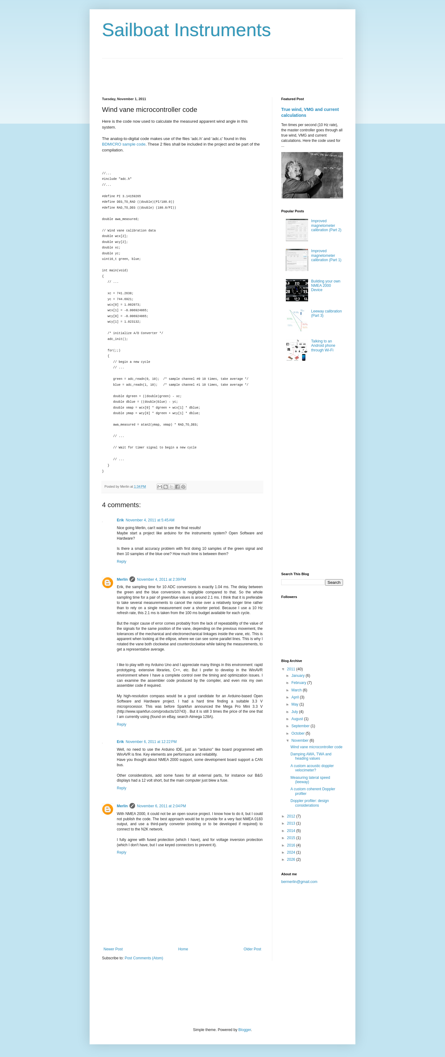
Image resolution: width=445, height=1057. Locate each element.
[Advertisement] (214, 72)
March (297, 690)
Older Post (252, 949)
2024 (291, 852)
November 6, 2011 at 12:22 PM (151, 742)
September (301, 726)
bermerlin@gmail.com (299, 882)
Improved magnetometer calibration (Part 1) (326, 255)
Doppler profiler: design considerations (309, 803)
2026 (291, 859)
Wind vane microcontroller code (316, 747)
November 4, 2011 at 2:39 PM (161, 579)
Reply (121, 561)
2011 (291, 669)
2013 (291, 823)
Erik (120, 520)
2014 (291, 831)
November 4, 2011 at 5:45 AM (150, 520)
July (295, 712)
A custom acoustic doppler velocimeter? (312, 768)
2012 (291, 816)
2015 (291, 838)
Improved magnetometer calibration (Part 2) (326, 225)
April (295, 697)
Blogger (244, 1030)
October (298, 733)
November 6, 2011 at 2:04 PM (161, 806)
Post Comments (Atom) (144, 958)
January (298, 675)
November (300, 740)
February (299, 683)
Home (183, 949)
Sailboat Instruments (186, 29)
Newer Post (113, 949)
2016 (291, 845)
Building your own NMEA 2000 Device (326, 285)
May (295, 704)
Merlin (122, 579)
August (297, 719)
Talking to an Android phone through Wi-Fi (323, 345)
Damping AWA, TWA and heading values (311, 756)
